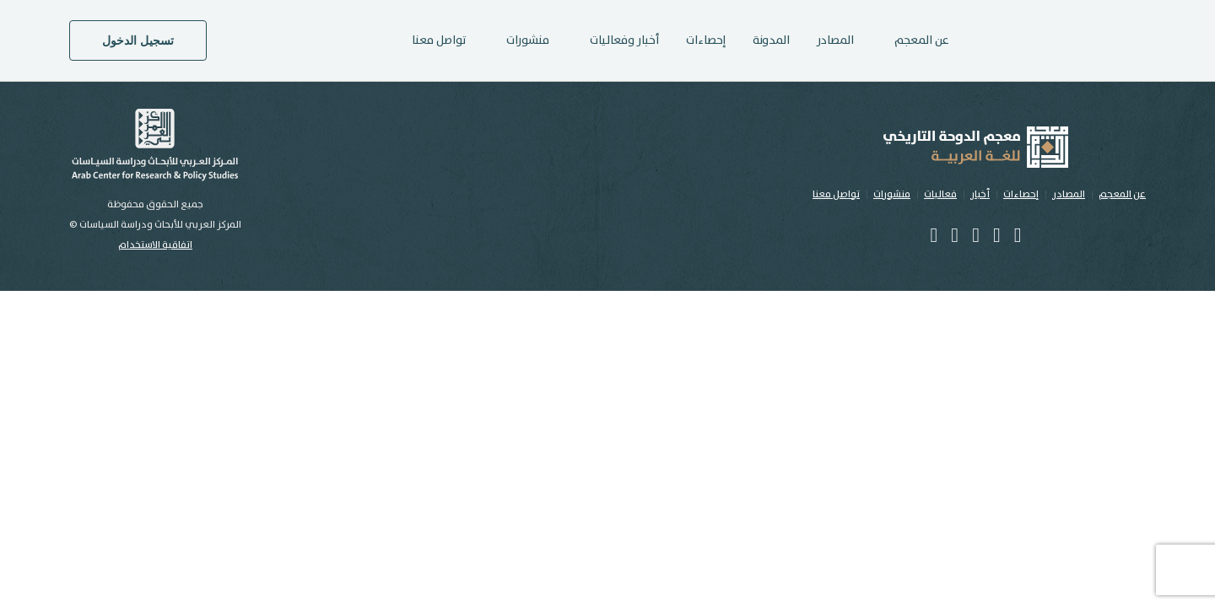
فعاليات (940, 194)
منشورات (891, 194)
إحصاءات (706, 40)
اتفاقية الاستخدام (155, 245)
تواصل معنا (439, 40)
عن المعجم (1122, 194)
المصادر (835, 40)
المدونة (771, 40)
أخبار (980, 194)
